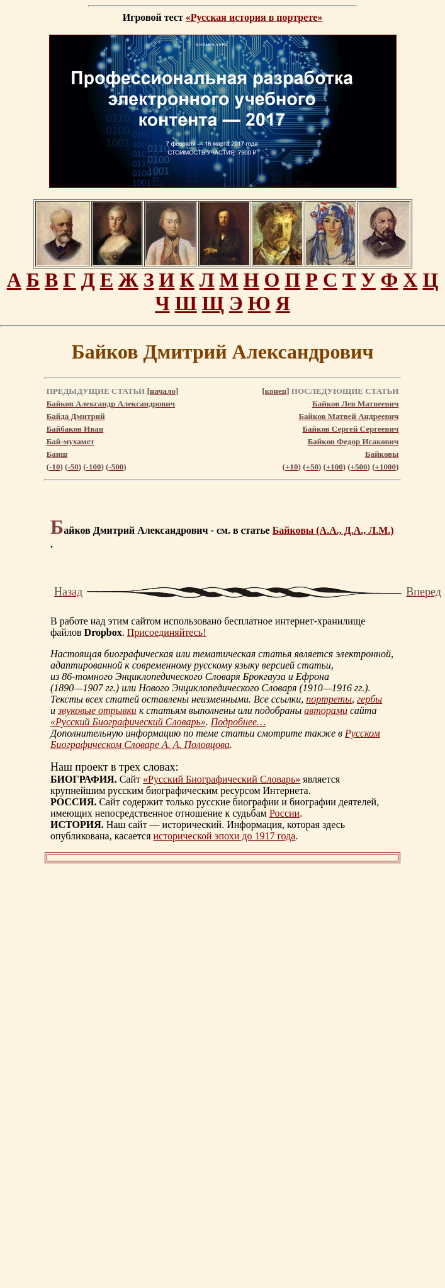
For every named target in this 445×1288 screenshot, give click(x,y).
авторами (325, 710)
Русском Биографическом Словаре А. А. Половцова (215, 739)
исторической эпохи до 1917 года (225, 836)
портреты (329, 699)
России (284, 813)
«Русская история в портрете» (254, 17)
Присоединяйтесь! (166, 632)
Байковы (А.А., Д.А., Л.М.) (333, 530)
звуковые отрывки (97, 710)
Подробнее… (238, 721)
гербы (369, 699)
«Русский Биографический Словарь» (128, 721)
